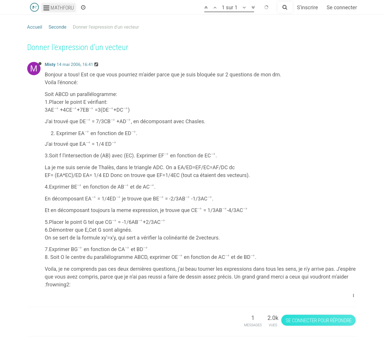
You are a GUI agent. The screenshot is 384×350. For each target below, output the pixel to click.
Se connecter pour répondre (319, 320)
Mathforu (58, 8)
